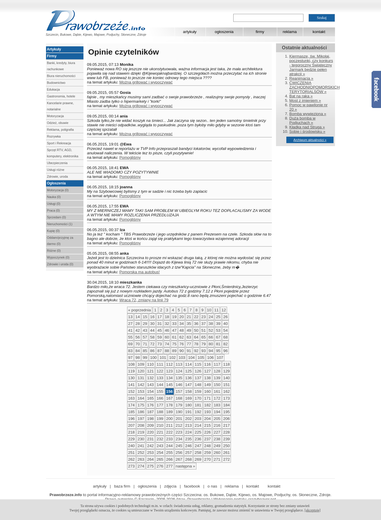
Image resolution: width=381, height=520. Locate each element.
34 (181, 323)
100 (153, 357)
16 (152, 317)
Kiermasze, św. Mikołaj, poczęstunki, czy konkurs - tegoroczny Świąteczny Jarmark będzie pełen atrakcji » (311, 65)
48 (181, 330)
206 (226, 418)
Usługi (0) (53, 203)
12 (223, 310)
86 (152, 351)
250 (226, 446)
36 (196, 323)
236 (198, 439)
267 (179, 459)
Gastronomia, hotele (61, 96)
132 (150, 378)
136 (188, 378)
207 (131, 425)
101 (163, 357)
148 (198, 384)
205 (217, 418)
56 (137, 337)
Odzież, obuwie (57, 123)
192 (198, 412)
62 (181, 337)
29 (145, 323)
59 (159, 337)
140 (226, 378)
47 (174, 330)
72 (152, 344)
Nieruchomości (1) (59, 224)
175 (141, 405)
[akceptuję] (313, 510)
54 (225, 330)
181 (198, 405)
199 (160, 418)
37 (203, 323)
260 (217, 452)
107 (220, 357)
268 (188, 459)
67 (218, 337)
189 (169, 412)
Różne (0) (54, 250)
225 (198, 432)
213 (188, 425)
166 (160, 398)
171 (207, 398)
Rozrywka (54, 136)
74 (167, 344)
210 (160, 425)
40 (225, 323)
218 (131, 432)
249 (217, 446)
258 (198, 452)
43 (145, 330)
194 (217, 412)
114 (188, 364)
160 (207, 391)
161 (217, 391)
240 (131, 446)
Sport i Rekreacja (59, 143)
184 (226, 405)
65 (203, 337)
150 (217, 384)
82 (225, 344)
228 (226, 432)
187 (150, 412)
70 (137, 344)
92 (196, 351)
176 (150, 405)
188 (160, 412)
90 (181, 351)
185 (131, 412)
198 (150, 418)
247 (198, 446)
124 (179, 371)
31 (159, 323)
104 (191, 357)
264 (150, 459)
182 (207, 405)
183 (217, 405)
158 (188, 391)
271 (217, 459)
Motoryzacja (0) (57, 190)
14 (137, 317)
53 (218, 330)
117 (217, 364)
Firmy (52, 56)
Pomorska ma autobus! (139, 272)
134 (169, 378)
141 (131, 384)
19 (174, 317)
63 (189, 337)
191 (188, 412)
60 (167, 337)
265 (160, 459)
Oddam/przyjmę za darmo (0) (60, 241)
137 (198, 378)
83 (130, 351)
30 (152, 323)
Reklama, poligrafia (60, 129)
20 (181, 317)
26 (225, 317)
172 (217, 398)
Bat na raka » (301, 96)
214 (198, 425)
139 (217, 378)
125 (188, 371)
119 (131, 371)
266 (169, 459)
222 (169, 432)
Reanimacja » (301, 78)
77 (189, 344)
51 (203, 330)
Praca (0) (53, 210)
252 (141, 452)
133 (160, 378)
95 (218, 351)
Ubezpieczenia (57, 163)
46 (167, 330)
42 (137, 330)
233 (169, 439)
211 (169, 425)
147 (188, 384)
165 (150, 398)
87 (159, 351)
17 (159, 317)
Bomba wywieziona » (307, 114)
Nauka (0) (54, 197)
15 (145, 317)
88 (167, 351)
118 (226, 364)
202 (188, 418)
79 (203, 344)
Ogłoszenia (56, 183)
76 (181, 344)
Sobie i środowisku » (307, 131)
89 (174, 351)
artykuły (190, 32)
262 (131, 459)
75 (174, 344)
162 (226, 391)
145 (169, 384)
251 (131, 452)
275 (150, 466)
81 (218, 344)
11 (216, 310)
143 (150, 384)
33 (174, 323)
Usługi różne (55, 169)
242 (150, 446)
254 (160, 452)
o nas (212, 486)
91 (189, 351)
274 (141, 466)
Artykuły (54, 49)
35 (189, 323)
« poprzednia (139, 310)
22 (196, 317)
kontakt (319, 32)
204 (207, 418)
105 (201, 357)
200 (169, 418)
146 (179, 384)
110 (150, 364)
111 (160, 364)
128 (217, 371)
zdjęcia (170, 486)
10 (209, 310)
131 (141, 378)
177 (160, 405)
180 (188, 405)
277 (169, 466)
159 (198, 391)
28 (137, 323)
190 (179, 412)
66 (211, 337)
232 (160, 439)
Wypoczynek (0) (58, 257)
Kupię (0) (53, 231)
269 (198, 459)
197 (141, 418)
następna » (185, 466)
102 (172, 357)
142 (141, 384)
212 (179, 425)
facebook (192, 486)
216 (217, 425)
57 (145, 337)
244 (169, 446)
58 (152, 337)
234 (179, 439)
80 (211, 344)
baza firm (122, 486)
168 (179, 398)
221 (160, 432)
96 (225, 351)
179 (179, 405)
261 (226, 452)
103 (182, 357)
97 (130, 357)
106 (210, 357)
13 (130, 317)
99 (145, 357)
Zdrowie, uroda (57, 176)
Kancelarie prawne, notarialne (60, 106)
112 (169, 364)
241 (141, 446)
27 (130, 323)
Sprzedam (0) (56, 217)
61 (174, 337)
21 (189, 317)
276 (160, 466)
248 (207, 446)
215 (207, 425)
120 (141, 371)
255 (169, 452)
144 (160, 384)
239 (226, 439)
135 (179, 378)
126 (198, 371)
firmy (260, 32)
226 (207, 432)
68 (225, 337)
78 (196, 344)
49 (189, 330)
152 (131, 391)
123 (169, 371)
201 (179, 418)
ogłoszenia (224, 32)
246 (188, 446)
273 (131, 466)
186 (141, 412)
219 (141, 432)
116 (207, 364)
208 (141, 425)
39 (218, 323)
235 (188, 439)
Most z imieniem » (305, 100)
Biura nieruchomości (61, 76)
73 (159, 344)
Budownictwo (56, 82)
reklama (290, 32)
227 (217, 432)
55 (130, 337)
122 (160, 371)
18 (167, 317)
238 (217, 439)
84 (137, 351)
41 (130, 330)
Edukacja (53, 89)
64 (196, 337)
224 (188, 432)
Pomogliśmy (130, 157)
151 (226, 384)
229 (131, 439)
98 (137, 357)
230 (141, 439)
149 (207, 384)
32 (167, 323)
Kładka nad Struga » (307, 127)
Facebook (376, 89)
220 (150, 432)
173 (226, 398)
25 (218, 317)
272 (226, 459)
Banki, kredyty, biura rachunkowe (61, 66)
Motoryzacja (55, 116)
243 (160, 446)
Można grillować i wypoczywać (146, 82)
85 (145, 351)
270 (207, 459)
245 (179, 446)
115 (198, 364)
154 (150, 391)
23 (203, 317)
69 (130, 344)
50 (196, 330)
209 (150, 425)
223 (179, 432)
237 (207, 439)
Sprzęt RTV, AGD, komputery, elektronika (62, 153)
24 (211, 317)
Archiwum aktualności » (309, 140)
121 (150, 371)
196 (131, 418)
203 (198, 418)
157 (179, 391)
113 (179, 364)
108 (131, 364)
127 (207, 371)
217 (226, 425)
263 (141, 459)
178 (169, 405)
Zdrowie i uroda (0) (60, 264)
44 (152, 330)
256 (179, 452)
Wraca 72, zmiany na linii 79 (143, 300)
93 (203, 351)
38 (211, 323)
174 (131, 405)
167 (169, 398)
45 (159, 330)
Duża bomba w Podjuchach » (302, 120)
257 (188, 452)
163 (131, 398)
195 (226, 412)
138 (207, 378)
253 (150, 452)
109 (141, 364)
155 (160, 391)
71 (145, 344)
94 (211, 351)
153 (141, 391)
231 (150, 439)
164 (141, 398)
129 (226, 371)
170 (198, 398)
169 (188, 398)
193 (207, 412)
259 (207, 452)
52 (211, 330)
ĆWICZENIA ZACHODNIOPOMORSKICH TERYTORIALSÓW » (314, 87)
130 (131, 378)
